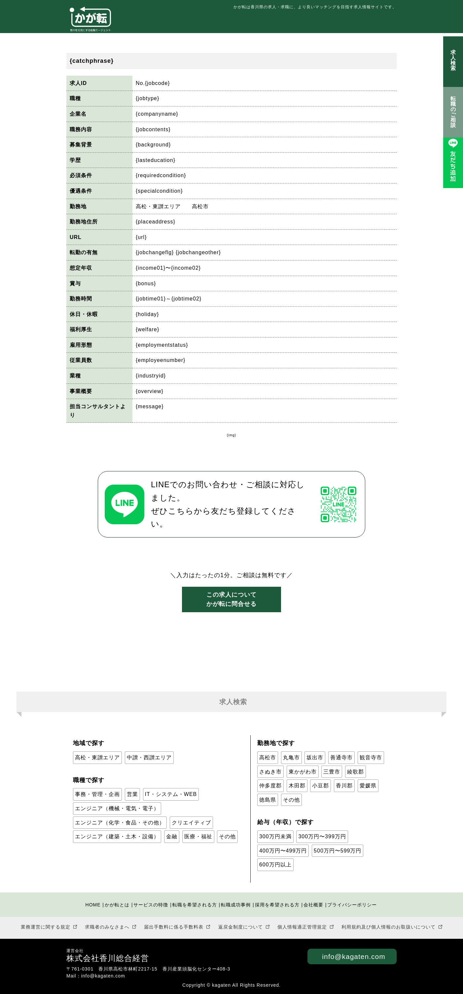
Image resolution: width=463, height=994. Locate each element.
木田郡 (297, 785)
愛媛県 (368, 785)
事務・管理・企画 (97, 794)
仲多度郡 (270, 785)
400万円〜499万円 (283, 851)
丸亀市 (291, 757)
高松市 (267, 757)
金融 (171, 836)
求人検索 (453, 58)
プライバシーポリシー (352, 904)
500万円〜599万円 (337, 851)
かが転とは (170, 23)
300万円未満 (275, 836)
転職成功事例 (318, 23)
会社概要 (313, 904)
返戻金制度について (240, 927)
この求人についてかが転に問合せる (231, 599)
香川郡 (344, 785)
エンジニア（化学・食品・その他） (120, 822)
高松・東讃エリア (97, 757)
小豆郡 (320, 785)
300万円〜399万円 (322, 836)
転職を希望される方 (267, 23)
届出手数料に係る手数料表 (173, 927)
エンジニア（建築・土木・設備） (117, 836)
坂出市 (314, 757)
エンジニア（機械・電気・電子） (117, 808)
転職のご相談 (453, 112)
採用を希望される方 (370, 23)
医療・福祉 (198, 836)
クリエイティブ (191, 822)
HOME (93, 904)
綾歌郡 (355, 772)
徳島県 (267, 800)
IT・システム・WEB (171, 794)
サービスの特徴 (212, 23)
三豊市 (331, 772)
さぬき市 (270, 772)
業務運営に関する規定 (45, 927)
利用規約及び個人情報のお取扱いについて (388, 927)
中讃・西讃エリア (149, 757)
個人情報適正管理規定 (302, 927)
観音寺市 (371, 757)
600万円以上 (275, 864)
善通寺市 (341, 757)
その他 (227, 836)
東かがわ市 (303, 772)
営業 (132, 794)
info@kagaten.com (353, 956)
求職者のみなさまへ (107, 927)
